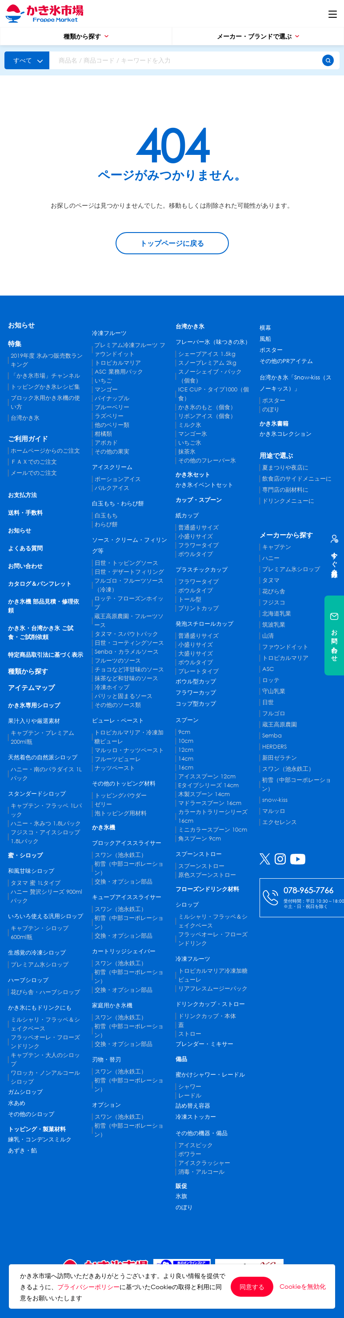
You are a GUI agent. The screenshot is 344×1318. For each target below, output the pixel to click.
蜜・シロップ (25, 855)
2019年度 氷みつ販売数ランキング (47, 360)
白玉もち (106, 515)
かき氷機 (103, 827)
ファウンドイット (285, 647)
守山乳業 (273, 691)
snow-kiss (275, 800)
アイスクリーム (112, 467)
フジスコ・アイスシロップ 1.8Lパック (45, 837)
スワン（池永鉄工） (121, 855)
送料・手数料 (25, 513)
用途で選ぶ (276, 455)
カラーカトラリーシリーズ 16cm (213, 816)
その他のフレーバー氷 (207, 460)
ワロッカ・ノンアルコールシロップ (45, 1077)
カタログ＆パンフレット (40, 584)
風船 (265, 339)
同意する (252, 1286)
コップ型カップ (196, 703)
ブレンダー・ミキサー (204, 1044)
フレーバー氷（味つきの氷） (213, 342)
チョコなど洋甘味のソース (129, 669)
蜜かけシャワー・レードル (210, 1074)
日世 (268, 702)
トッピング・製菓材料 (37, 1129)
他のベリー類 (112, 425)
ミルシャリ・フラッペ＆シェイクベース (45, 1024)
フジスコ (273, 602)
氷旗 (181, 1196)
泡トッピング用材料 (121, 813)
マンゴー (106, 389)
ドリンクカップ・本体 (207, 1016)
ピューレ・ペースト (118, 720)
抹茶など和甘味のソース (126, 678)
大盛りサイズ (195, 653)
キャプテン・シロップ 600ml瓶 (39, 932)
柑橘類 (103, 434)
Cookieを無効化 (303, 1286)
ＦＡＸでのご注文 (34, 462)
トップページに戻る (172, 243)
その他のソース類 (118, 705)
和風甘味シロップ (31, 871)
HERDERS (274, 746)
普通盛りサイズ (198, 527)
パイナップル (112, 398)
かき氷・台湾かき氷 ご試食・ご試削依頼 (40, 632)
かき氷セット (193, 474)
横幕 (265, 327)
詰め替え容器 (193, 1105)
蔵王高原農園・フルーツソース (129, 620)
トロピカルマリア (118, 363)
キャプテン (276, 547)
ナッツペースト (115, 768)
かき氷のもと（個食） (207, 407)
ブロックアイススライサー (126, 843)
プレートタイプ (198, 671)
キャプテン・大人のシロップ (45, 1059)
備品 (181, 1059)
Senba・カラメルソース (127, 651)
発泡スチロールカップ (204, 623)
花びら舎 (273, 591)
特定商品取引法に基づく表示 (45, 655)
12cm (185, 750)
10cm (185, 741)
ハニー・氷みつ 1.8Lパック (46, 823)
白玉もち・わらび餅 (118, 503)
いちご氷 (189, 442)
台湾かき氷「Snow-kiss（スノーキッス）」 (296, 383)
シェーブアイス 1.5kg (207, 354)
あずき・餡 (22, 1150)
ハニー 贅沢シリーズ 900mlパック (46, 896)
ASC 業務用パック (119, 371)
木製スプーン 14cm (204, 794)
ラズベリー (109, 416)
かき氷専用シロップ (34, 705)
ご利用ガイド (28, 438)
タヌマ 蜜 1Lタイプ (35, 883)
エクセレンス (279, 822)
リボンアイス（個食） (207, 416)
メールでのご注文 (34, 473)
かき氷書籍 (274, 423)
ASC (268, 669)
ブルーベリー (112, 407)
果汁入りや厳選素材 (34, 721)
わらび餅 (106, 524)
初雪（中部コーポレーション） (129, 868)
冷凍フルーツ (109, 333)
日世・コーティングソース (129, 643)
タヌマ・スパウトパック (126, 634)
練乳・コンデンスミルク (40, 1139)
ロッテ (271, 680)
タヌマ (271, 580)
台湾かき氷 (25, 418)
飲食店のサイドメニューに (297, 478)
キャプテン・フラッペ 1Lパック (46, 810)
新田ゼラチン (279, 758)
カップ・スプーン (199, 500)
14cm (185, 758)
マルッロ (273, 811)
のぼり (184, 1207)
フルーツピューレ (118, 759)
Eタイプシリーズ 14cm (208, 785)
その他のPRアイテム (286, 361)
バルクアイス (112, 488)
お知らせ (21, 325)
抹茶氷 (187, 451)
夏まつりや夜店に (285, 467)
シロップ (187, 904)
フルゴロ (273, 713)
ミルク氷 (189, 425)
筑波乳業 (273, 624)
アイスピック (195, 1145)
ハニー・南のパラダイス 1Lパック (46, 774)
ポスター (271, 350)
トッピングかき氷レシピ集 (45, 387)
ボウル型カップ (196, 681)
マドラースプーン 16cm (209, 803)
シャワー (189, 1086)
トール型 (189, 599)
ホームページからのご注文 (45, 450)
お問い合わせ (25, 566)
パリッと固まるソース (123, 696)
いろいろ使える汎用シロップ (45, 916)
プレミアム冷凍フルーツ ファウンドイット (129, 349)
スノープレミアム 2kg (207, 363)
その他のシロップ (31, 1114)
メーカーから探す (286, 534)
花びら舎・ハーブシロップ (45, 992)
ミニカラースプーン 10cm (212, 829)
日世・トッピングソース (126, 563)
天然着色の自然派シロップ (42, 757)
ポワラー (189, 1154)
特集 (14, 343)
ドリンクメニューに (288, 501)
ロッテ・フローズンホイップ (129, 603)
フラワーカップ (196, 692)
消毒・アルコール (201, 1172)
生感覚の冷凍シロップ (37, 952)
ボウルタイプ (195, 554)
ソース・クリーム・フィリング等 (129, 545)
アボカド (106, 442)
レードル (189, 1095)
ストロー (189, 1034)
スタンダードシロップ (37, 793)
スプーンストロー (199, 854)
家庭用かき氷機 (112, 1005)
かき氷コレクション (286, 434)
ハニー (271, 558)
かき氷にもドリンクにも (40, 1007)
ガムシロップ (25, 1092)
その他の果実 (112, 451)
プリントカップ (198, 608)
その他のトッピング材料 (124, 783)
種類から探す (86, 36)
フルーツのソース (118, 660)
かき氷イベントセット (204, 485)
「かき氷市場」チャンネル (45, 375)
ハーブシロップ (28, 980)
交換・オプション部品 (123, 881)
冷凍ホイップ (112, 687)
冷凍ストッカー (196, 1117)
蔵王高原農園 (279, 724)
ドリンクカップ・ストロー (210, 1004)
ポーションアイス (118, 479)
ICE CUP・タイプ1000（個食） (213, 394)
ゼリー (103, 804)
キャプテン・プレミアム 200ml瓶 (42, 737)
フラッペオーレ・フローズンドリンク (45, 1042)
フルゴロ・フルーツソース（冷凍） (129, 585)
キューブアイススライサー (126, 897)
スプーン (187, 720)
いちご (103, 380)
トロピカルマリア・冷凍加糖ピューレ (129, 737)
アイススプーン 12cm (207, 776)
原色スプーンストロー (207, 875)
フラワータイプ (198, 545)
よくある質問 (25, 548)
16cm (185, 767)
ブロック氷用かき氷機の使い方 (45, 402)
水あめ (16, 1103)
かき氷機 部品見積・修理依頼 (43, 606)
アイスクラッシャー (204, 1163)
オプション (106, 1105)
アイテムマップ (31, 687)
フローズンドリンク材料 (207, 889)
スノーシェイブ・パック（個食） (210, 376)
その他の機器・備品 (202, 1133)
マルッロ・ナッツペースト (129, 750)
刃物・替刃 (106, 1059)
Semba (272, 735)
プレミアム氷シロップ (39, 964)
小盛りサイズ (195, 536)
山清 (268, 635)
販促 (181, 1186)
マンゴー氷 (192, 434)
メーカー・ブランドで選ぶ (258, 36)
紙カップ (187, 515)
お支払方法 (22, 495)
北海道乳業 (276, 613)
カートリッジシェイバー (124, 951)
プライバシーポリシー (88, 1286)
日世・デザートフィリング (129, 572)
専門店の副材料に (285, 489)
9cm (184, 732)
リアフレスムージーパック (213, 988)
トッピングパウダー (121, 795)
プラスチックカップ (202, 569)
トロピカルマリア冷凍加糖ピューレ (213, 975)
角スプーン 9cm (199, 838)
